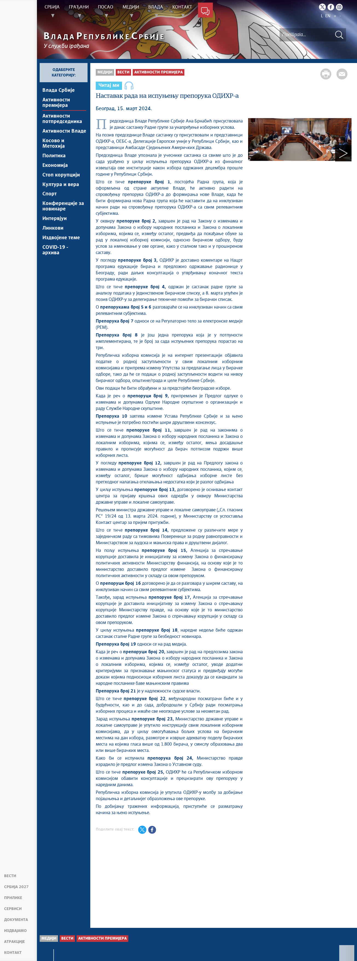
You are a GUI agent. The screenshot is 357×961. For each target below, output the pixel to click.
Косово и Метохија (53, 143)
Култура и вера (60, 184)
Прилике (13, 898)
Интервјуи (54, 218)
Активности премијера (56, 103)
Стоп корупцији (61, 175)
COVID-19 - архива (55, 250)
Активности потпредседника (62, 119)
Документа (16, 920)
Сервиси (13, 909)
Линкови (52, 228)
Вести (10, 876)
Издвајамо (15, 931)
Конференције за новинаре (63, 206)
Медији (104, 72)
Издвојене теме (61, 238)
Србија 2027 (16, 887)
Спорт (49, 194)
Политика (54, 155)
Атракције (14, 942)
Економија (55, 165)
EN (327, 16)
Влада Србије (58, 90)
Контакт (13, 953)
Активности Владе (64, 131)
